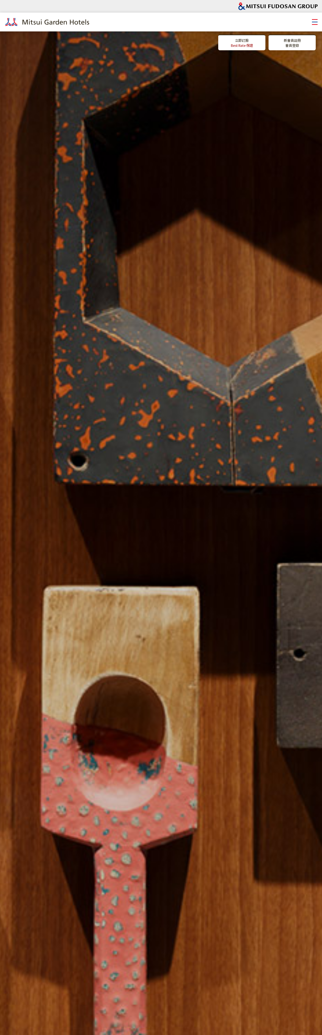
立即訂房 (242, 43)
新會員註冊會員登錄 (292, 43)
